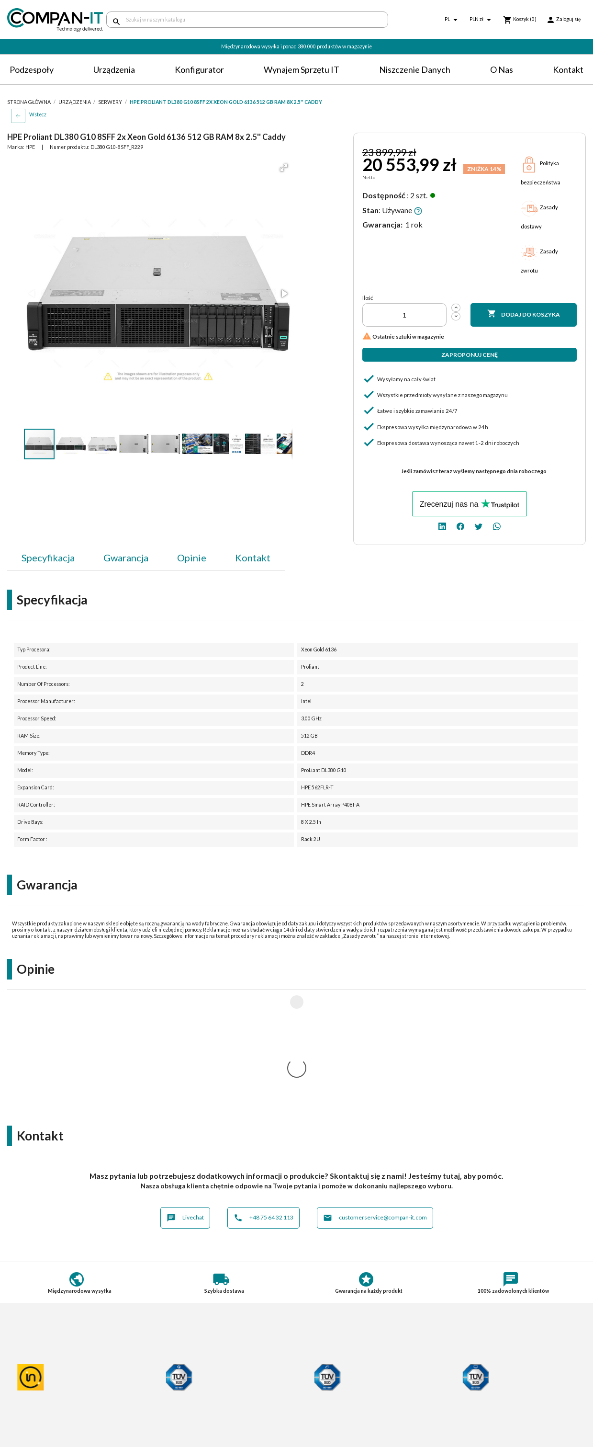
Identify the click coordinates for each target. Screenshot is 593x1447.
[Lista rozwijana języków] (452, 19)
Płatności (170, 1380)
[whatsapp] (497, 526)
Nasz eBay (319, 1417)
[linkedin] (442, 526)
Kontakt (568, 69)
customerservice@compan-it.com (375, 1091)
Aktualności (173, 1406)
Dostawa (169, 1371)
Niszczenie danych (414, 69)
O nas (501, 69)
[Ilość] (404, 315)
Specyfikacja (48, 557)
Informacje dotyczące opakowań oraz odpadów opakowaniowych (62, 1415)
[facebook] (460, 526)
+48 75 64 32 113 (263, 1091)
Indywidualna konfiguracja (194, 1389)
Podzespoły (32, 69)
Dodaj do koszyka (523, 314)
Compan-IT (321, 1409)
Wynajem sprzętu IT (301, 69)
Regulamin (22, 1371)
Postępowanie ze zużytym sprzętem (60, 1389)
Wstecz (37, 114)
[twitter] (478, 526)
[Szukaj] (247, 19)
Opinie (191, 557)
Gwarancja (125, 557)
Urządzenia (114, 69)
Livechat (185, 1091)
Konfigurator (199, 69)
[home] (49, 20)
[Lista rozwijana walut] (481, 19)
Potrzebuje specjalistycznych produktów (216, 1397)
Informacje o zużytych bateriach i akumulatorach (56, 1400)
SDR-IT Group (325, 1400)
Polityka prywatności (38, 1380)
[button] (283, 167)
